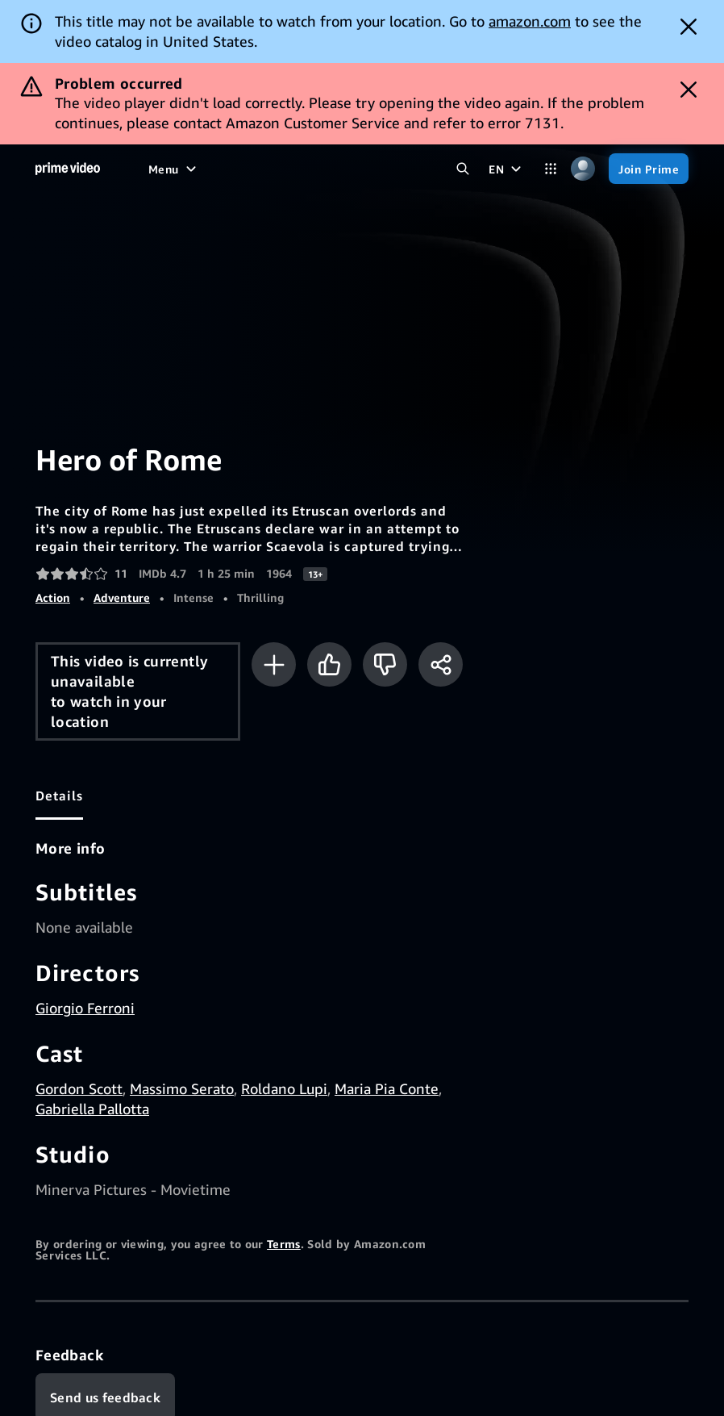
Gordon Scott (79, 1088)
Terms (284, 1244)
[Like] (329, 664)
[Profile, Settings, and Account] (583, 168)
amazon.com (530, 21)
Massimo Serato (182, 1088)
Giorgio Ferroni (85, 1008)
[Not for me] (385, 664)
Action (52, 597)
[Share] (440, 664)
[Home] (67, 168)
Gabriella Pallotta (92, 1108)
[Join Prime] (649, 168)
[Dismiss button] (688, 26)
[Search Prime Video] (463, 168)
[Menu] (174, 168)
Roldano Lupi (284, 1088)
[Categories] (551, 168)
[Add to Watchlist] (274, 664)
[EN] (507, 168)
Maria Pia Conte (387, 1088)
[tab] (59, 795)
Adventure (122, 597)
